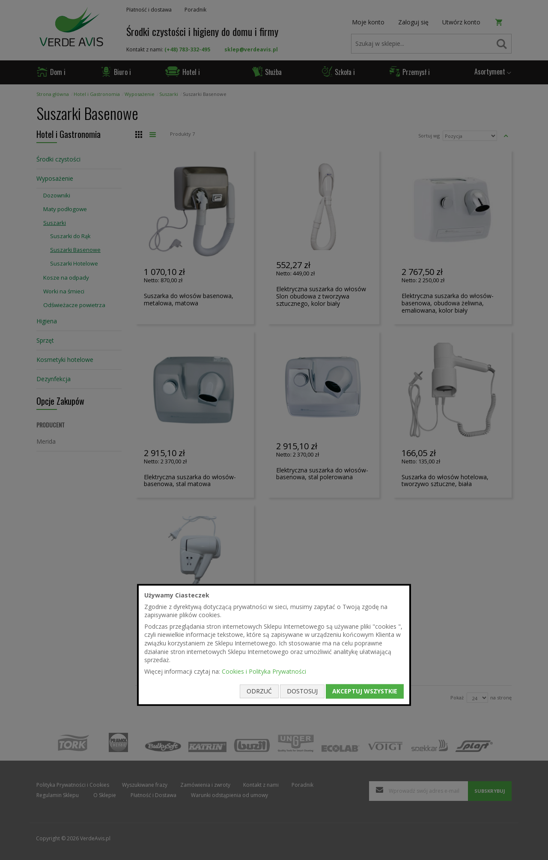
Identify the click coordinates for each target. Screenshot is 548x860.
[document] (274, 645)
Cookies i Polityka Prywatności (264, 671)
